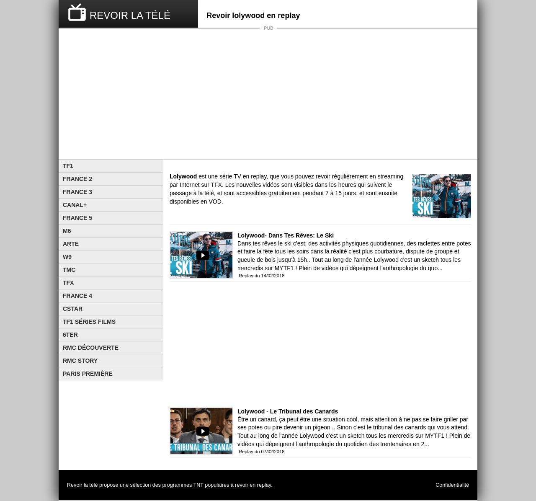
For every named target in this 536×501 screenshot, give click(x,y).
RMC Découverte (91, 347)
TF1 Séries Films (89, 321)
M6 (67, 230)
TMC (69, 269)
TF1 (68, 166)
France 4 (77, 295)
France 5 (77, 217)
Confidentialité (452, 485)
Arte (71, 243)
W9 (67, 256)
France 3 (77, 192)
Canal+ (75, 204)
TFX (68, 282)
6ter (70, 334)
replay (264, 485)
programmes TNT (183, 485)
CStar (72, 308)
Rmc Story (80, 360)
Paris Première (88, 373)
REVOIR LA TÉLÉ (130, 15)
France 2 (77, 179)
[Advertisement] (268, 93)
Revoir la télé (82, 485)
